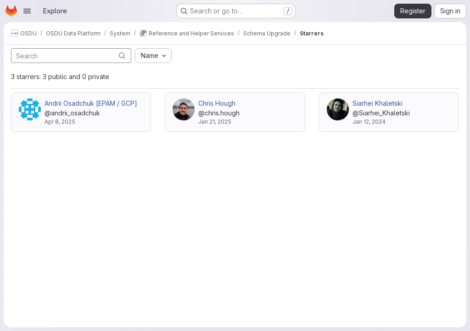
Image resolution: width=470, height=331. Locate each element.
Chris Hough (216, 103)
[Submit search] (122, 55)
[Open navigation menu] (27, 11)
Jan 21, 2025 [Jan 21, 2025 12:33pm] (214, 121)
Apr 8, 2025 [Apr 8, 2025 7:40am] (60, 121)
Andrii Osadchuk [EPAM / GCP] (91, 103)
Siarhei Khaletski (377, 103)
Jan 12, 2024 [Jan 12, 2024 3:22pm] (369, 121)
